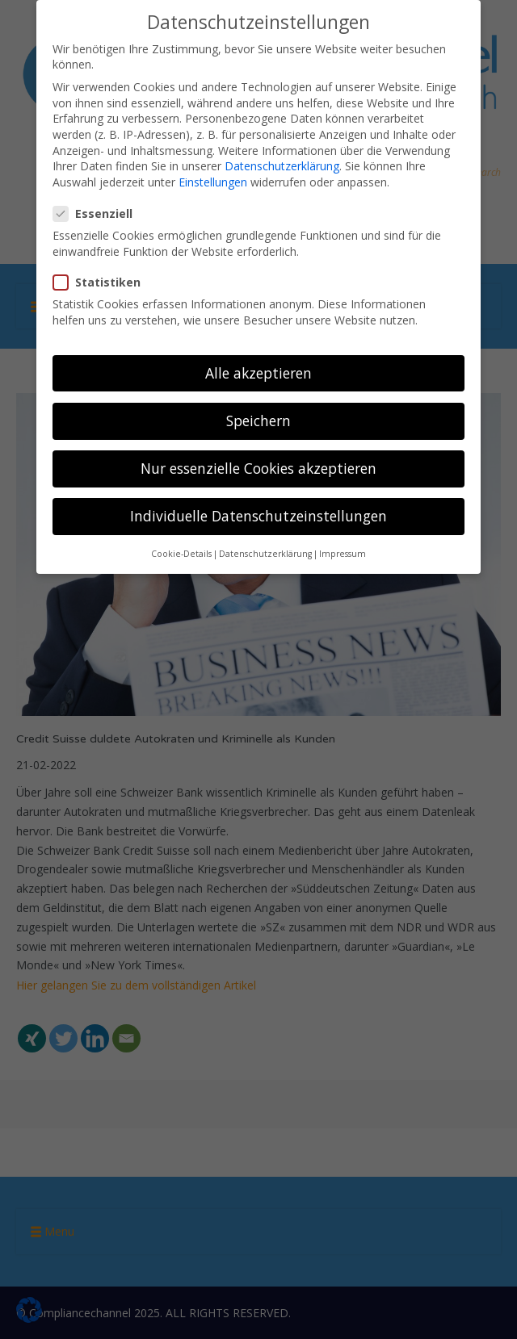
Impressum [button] (342, 553)
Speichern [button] (258, 419)
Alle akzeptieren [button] (258, 371)
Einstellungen (213, 180)
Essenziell (98, 212)
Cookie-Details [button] (181, 553)
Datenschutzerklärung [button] (265, 553)
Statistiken (102, 280)
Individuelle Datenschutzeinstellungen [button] (258, 514)
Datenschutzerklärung (282, 164)
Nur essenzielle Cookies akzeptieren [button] (258, 466)
